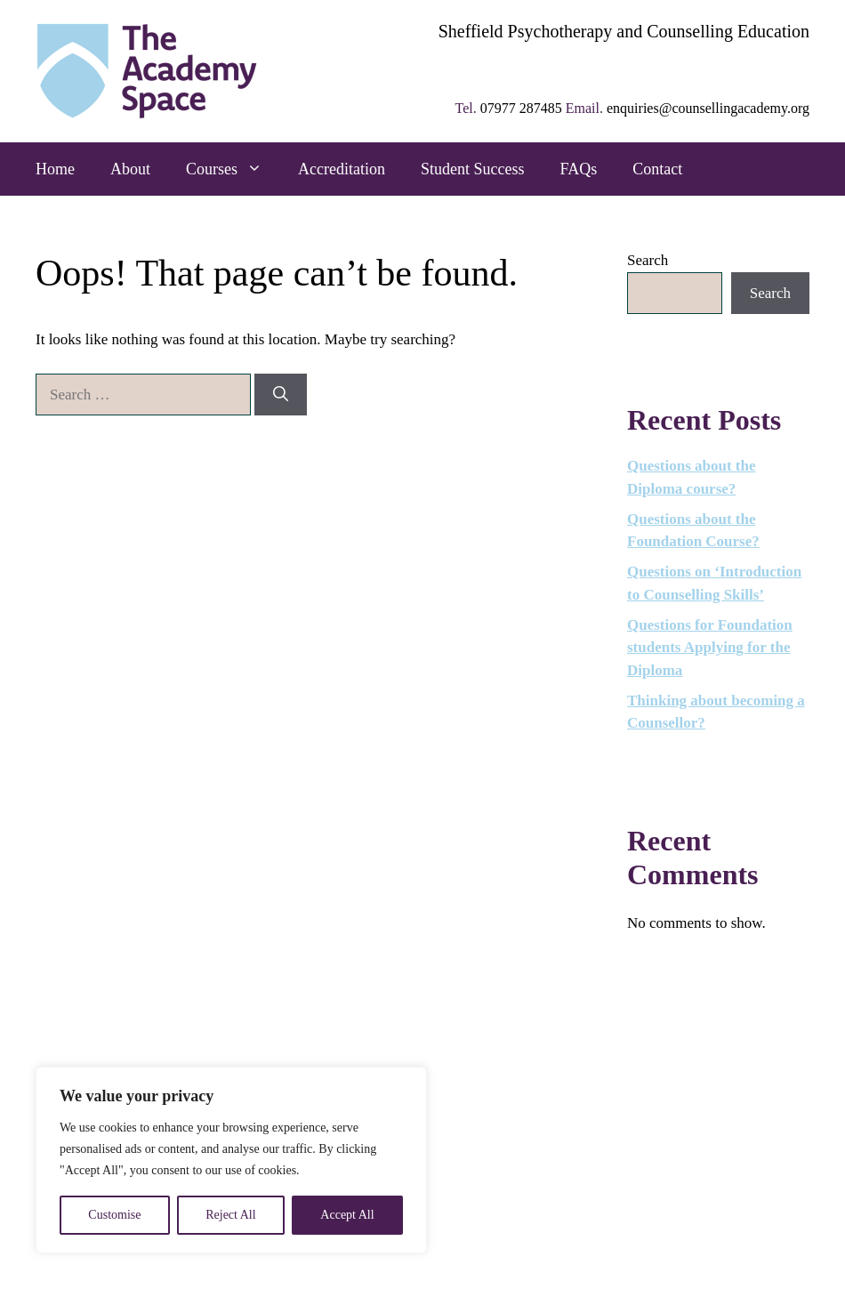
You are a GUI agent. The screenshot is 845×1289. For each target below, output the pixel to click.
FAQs (578, 169)
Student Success (473, 169)
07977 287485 (521, 108)
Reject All (230, 1214)
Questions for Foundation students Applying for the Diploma (710, 647)
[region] (231, 1160)
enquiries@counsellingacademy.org (708, 108)
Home (55, 169)
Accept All (347, 1214)
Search (647, 260)
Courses (233, 169)
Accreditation (341, 169)
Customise (114, 1214)
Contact (657, 169)
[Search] (280, 395)
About (130, 169)
